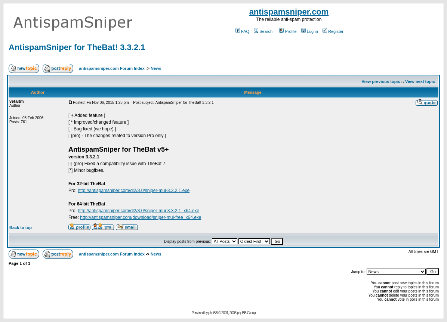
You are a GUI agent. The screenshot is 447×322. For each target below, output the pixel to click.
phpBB (213, 313)
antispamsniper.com (289, 11)
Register (333, 31)
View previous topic (380, 81)
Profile (287, 31)
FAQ (242, 31)
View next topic (420, 81)
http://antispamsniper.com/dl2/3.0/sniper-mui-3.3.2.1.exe (133, 190)
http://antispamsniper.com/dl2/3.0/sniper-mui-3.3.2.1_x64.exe (138, 210)
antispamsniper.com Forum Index (111, 68)
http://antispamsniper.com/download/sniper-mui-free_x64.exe (140, 217)
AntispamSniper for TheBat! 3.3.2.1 (77, 47)
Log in (309, 31)
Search (263, 31)
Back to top (20, 227)
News (156, 68)
